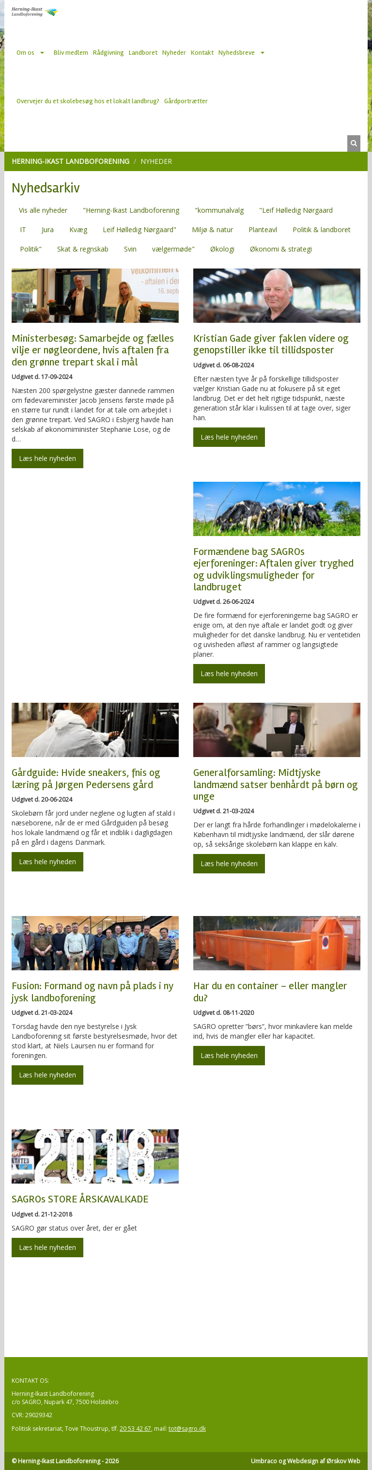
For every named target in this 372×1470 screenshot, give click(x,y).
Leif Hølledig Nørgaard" (139, 229)
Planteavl (262, 229)
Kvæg (78, 229)
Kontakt (202, 52)
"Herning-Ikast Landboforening (131, 210)
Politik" (31, 248)
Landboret (143, 52)
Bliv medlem (71, 52)
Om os (25, 52)
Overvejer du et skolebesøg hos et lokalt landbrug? (87, 101)
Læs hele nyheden (47, 458)
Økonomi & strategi (281, 248)
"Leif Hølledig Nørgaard (296, 210)
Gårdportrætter (186, 101)
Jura (48, 229)
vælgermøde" (173, 248)
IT (23, 229)
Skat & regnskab (82, 248)
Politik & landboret (322, 229)
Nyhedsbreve (236, 52)
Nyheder (174, 52)
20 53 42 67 (135, 1428)
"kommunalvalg (219, 210)
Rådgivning (108, 52)
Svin (130, 248)
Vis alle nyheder (43, 210)
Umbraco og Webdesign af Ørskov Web (305, 1461)
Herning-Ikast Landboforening (70, 161)
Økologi (222, 248)
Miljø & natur (212, 229)
